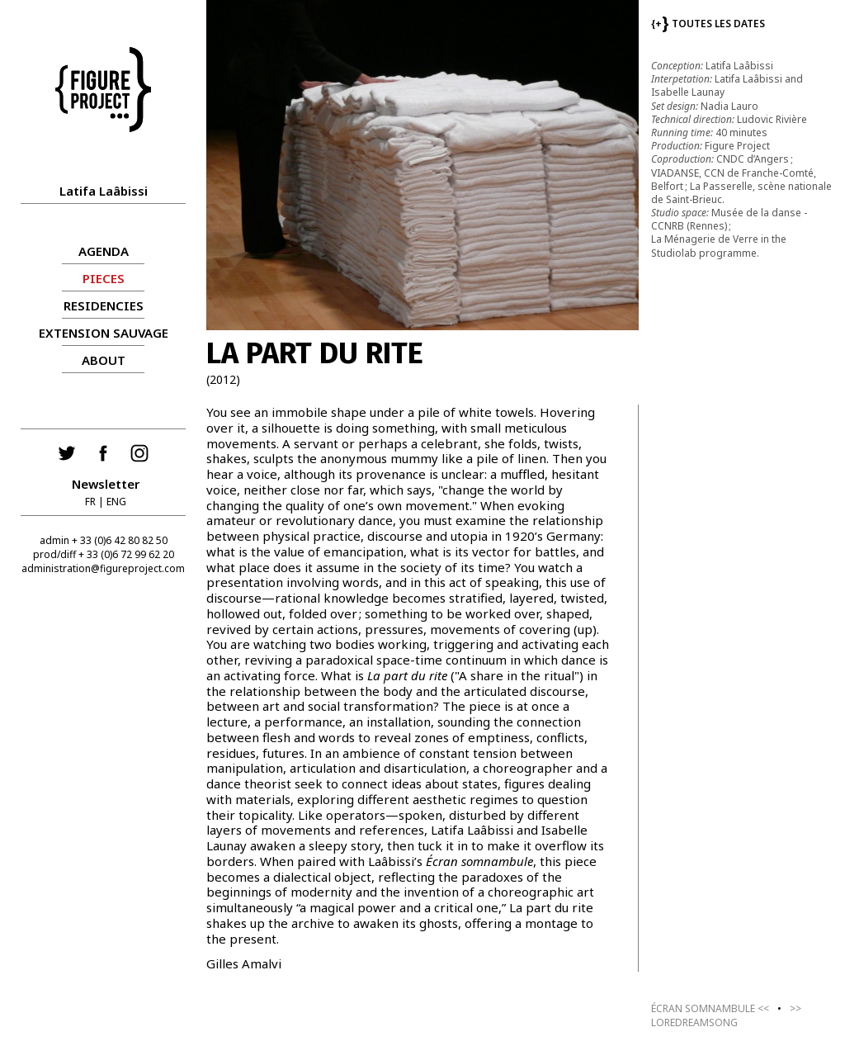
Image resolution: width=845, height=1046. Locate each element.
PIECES (104, 278)
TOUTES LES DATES (708, 24)
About (103, 360)
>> (726, 1015)
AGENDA (103, 251)
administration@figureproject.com (103, 568)
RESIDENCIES (104, 305)
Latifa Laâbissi (103, 190)
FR (90, 502)
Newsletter (105, 484)
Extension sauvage (103, 332)
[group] (422, 165)
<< (710, 1008)
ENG (116, 502)
